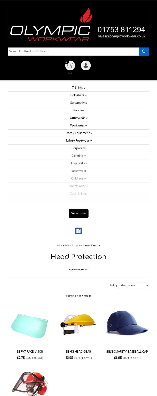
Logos (78, 201)
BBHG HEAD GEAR (78, 351)
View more (78, 213)
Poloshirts (77, 95)
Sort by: (114, 285)
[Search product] (144, 51)
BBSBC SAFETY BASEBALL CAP (127, 351)
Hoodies (78, 110)
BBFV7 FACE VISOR (30, 351)
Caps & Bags (78, 193)
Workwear (77, 125)
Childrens (77, 178)
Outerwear (77, 118)
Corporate (79, 148)
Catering (77, 156)
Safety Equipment (77, 133)
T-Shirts (77, 87)
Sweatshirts (78, 103)
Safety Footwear (77, 140)
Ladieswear (78, 171)
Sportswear (77, 186)
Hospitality (77, 163)
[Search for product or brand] (73, 51)
